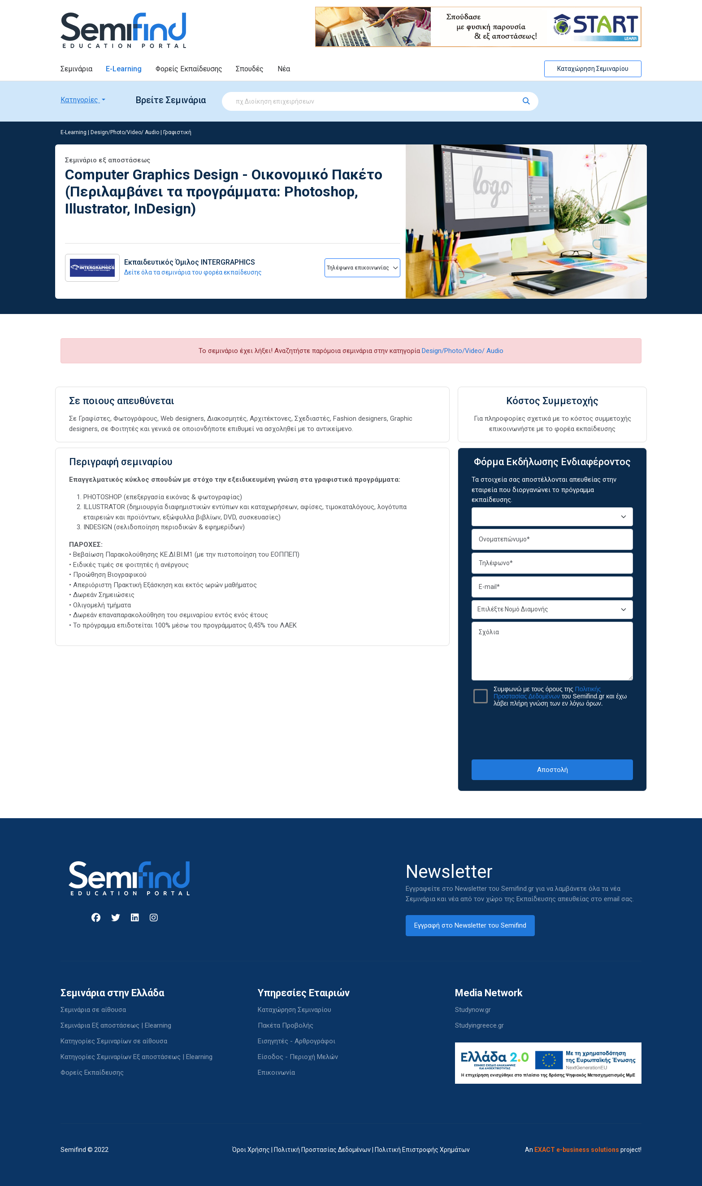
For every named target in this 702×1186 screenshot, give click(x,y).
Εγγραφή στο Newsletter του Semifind (470, 925)
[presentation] (552, 732)
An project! (583, 1149)
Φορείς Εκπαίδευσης (189, 69)
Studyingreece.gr (479, 1025)
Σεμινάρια (76, 69)
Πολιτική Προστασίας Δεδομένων (322, 1149)
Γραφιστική (177, 132)
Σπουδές (250, 69)
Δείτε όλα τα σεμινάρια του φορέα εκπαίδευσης (193, 272)
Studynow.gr (473, 1010)
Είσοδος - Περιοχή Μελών (298, 1057)
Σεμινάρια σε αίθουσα (93, 1010)
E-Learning (124, 69)
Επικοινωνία (276, 1072)
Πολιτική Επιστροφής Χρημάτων (422, 1149)
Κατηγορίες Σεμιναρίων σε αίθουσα (114, 1041)
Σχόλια (552, 651)
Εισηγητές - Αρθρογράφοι (296, 1041)
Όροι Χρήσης (251, 1149)
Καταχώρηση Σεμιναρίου (592, 68)
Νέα (283, 69)
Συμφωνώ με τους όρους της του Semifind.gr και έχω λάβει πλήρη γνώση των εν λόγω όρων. (560, 696)
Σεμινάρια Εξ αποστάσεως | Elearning (116, 1025)
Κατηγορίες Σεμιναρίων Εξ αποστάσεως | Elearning (136, 1057)
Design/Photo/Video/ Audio (125, 132)
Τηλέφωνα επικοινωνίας (362, 268)
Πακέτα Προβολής (285, 1025)
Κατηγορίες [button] (80, 100)
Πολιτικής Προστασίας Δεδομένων (547, 692)
